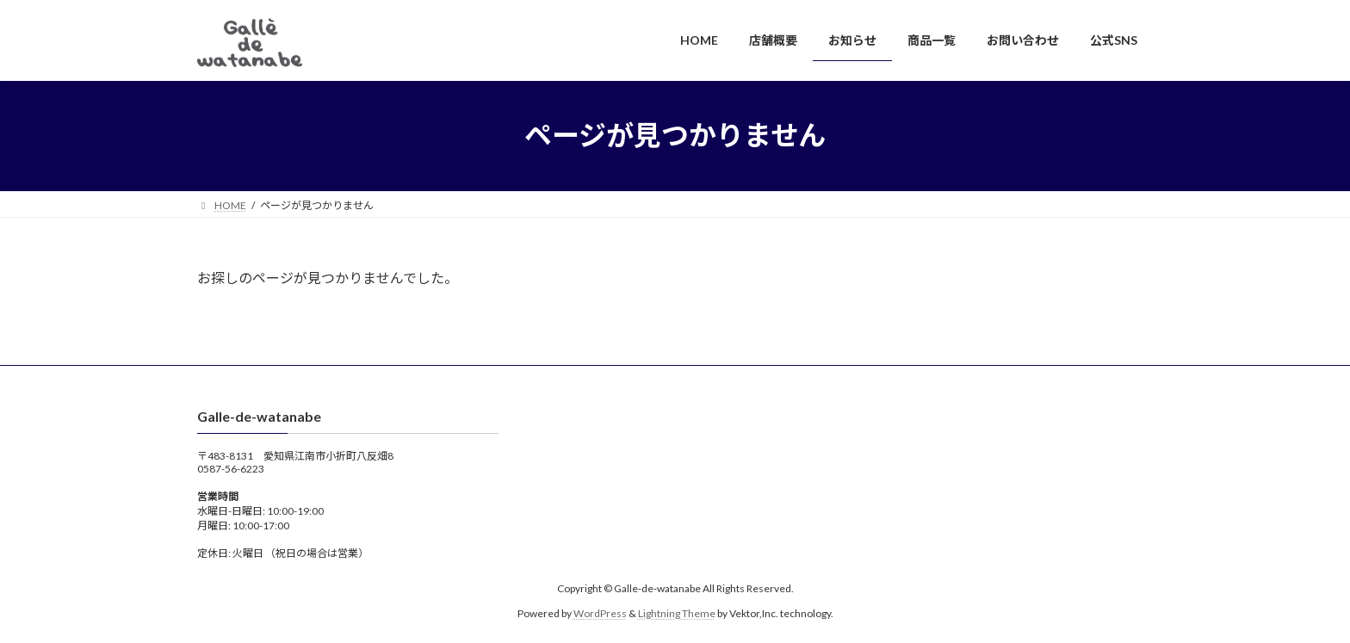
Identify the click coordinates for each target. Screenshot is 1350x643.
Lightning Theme (676, 613)
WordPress (600, 613)
